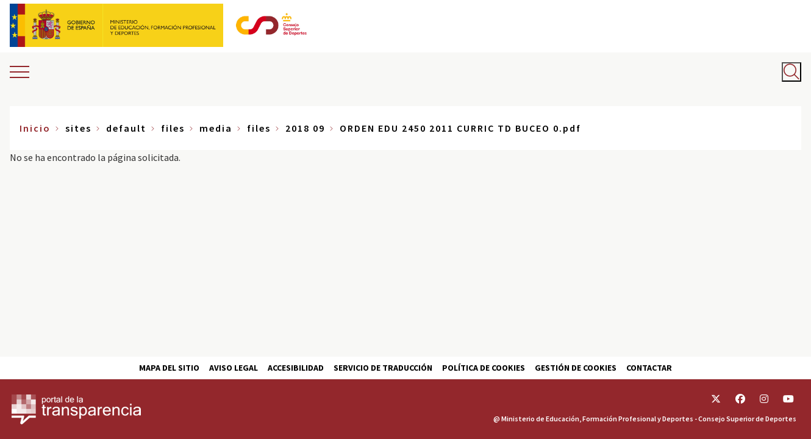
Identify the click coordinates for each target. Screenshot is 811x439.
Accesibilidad (296, 367)
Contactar (649, 367)
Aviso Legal (233, 367)
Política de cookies (483, 367)
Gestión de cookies (575, 367)
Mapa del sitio (169, 367)
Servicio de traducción (383, 367)
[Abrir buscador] (791, 72)
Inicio (35, 128)
